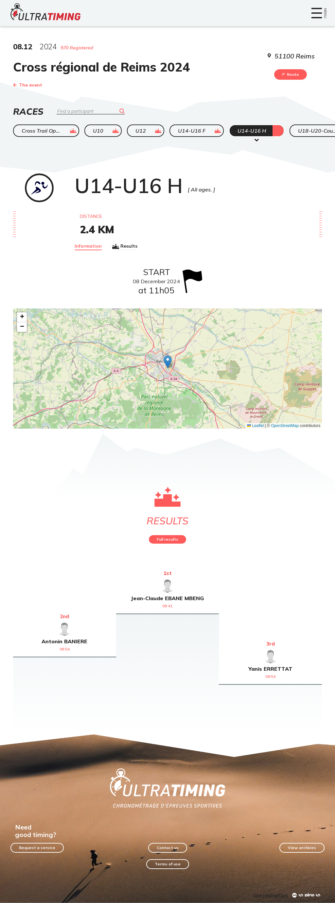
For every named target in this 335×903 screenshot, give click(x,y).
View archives (302, 847)
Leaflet (255, 425)
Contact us (168, 847)
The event (27, 85)
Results (124, 246)
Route (290, 74)
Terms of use (168, 864)
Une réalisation (270, 895)
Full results (167, 539)
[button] (168, 362)
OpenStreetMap (285, 425)
